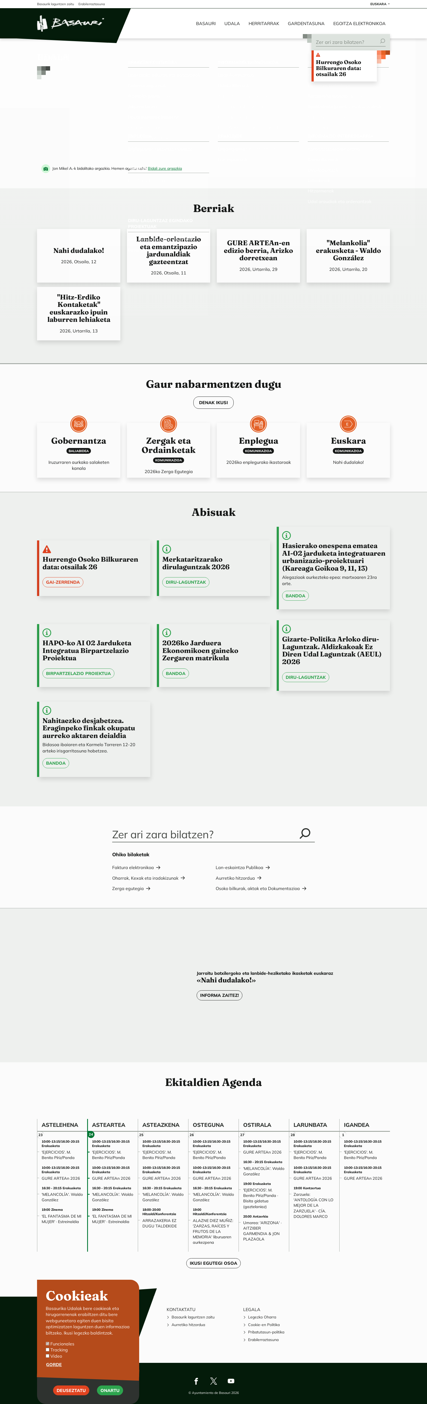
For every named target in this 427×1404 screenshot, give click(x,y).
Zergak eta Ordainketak (169, 445)
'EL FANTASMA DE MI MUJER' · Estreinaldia (61, 1219)
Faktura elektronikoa (133, 867)
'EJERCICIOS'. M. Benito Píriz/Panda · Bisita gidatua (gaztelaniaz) (260, 1198)
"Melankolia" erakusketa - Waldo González (348, 250)
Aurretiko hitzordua (235, 878)
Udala (232, 23)
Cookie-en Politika (264, 1324)
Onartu (110, 1390)
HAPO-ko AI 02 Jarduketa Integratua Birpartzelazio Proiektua (86, 650)
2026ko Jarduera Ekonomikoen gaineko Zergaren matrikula (200, 650)
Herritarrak (264, 23)
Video (56, 1356)
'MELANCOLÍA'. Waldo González (62, 1197)
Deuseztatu (71, 1390)
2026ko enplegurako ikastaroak (258, 462)
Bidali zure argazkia (165, 168)
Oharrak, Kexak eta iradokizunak (145, 878)
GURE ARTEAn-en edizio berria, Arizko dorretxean (258, 250)
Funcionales (62, 1343)
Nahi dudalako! (78, 250)
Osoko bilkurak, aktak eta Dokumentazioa (258, 888)
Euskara (348, 440)
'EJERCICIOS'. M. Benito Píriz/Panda (58, 1155)
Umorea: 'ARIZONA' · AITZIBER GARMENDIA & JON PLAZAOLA (262, 1231)
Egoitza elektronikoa (359, 23)
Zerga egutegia (128, 888)
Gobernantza (78, 440)
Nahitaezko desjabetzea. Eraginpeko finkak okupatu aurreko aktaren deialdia (88, 728)
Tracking (59, 1350)
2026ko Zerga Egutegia (169, 471)
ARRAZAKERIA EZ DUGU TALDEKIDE (159, 1223)
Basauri (206, 23)
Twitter (213, 1381)
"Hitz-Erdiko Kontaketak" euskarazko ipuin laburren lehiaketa (78, 308)
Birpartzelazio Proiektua (78, 673)
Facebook (196, 1381)
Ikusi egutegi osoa (213, 1263)
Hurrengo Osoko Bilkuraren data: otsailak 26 (338, 68)
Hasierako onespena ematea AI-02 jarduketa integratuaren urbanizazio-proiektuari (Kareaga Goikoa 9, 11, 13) (334, 556)
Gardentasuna (306, 23)
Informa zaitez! (219, 995)
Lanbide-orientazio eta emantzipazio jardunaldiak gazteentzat (168, 250)
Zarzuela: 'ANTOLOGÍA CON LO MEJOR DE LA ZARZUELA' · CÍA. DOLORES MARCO (313, 1205)
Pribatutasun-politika (266, 1332)
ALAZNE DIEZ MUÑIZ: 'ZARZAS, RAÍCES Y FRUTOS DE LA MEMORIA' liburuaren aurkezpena (213, 1231)
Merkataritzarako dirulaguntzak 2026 (196, 563)
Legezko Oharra (262, 1317)
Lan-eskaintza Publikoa (239, 867)
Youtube (231, 1381)
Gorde (54, 1364)
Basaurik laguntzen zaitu (193, 1317)
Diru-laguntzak (186, 582)
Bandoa (295, 595)
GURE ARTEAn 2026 (61, 1178)
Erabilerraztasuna (263, 1339)
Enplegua (258, 440)
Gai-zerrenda (63, 582)
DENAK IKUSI (213, 402)
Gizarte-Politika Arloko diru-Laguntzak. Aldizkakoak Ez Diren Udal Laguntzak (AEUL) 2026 (332, 650)
